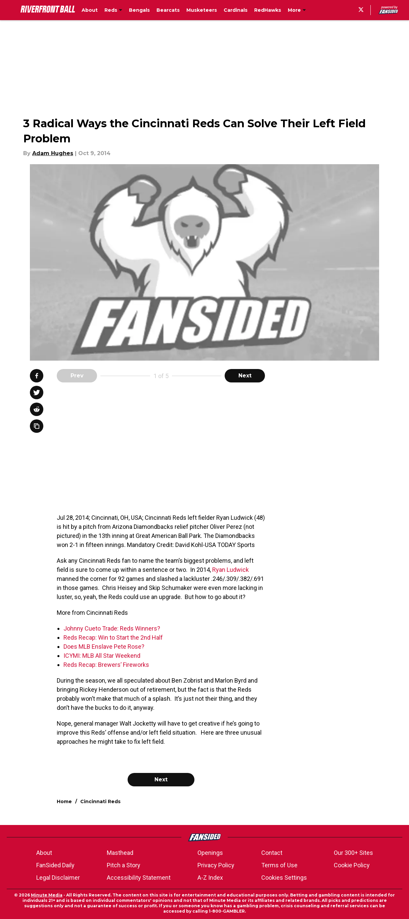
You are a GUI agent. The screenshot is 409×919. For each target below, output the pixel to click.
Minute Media (46, 895)
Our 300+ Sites (353, 852)
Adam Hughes (52, 153)
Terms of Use (279, 865)
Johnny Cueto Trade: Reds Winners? (111, 628)
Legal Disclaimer (58, 877)
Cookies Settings (284, 877)
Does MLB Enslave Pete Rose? (103, 646)
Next (245, 375)
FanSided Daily (55, 865)
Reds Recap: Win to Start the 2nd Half (113, 637)
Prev (77, 375)
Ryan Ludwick (230, 569)
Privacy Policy (215, 865)
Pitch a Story (123, 865)
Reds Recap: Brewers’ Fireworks (106, 664)
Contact (271, 852)
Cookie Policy (352, 865)
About (44, 852)
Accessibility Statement (139, 877)
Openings (210, 852)
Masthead (120, 852)
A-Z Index (210, 877)
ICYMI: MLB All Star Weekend (101, 655)
